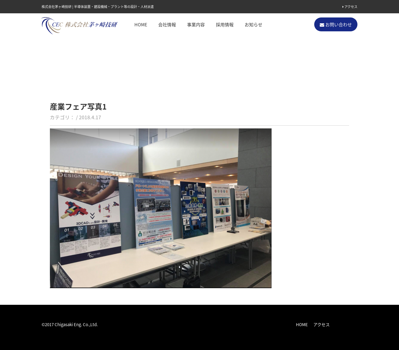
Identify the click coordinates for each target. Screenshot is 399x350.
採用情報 (225, 24)
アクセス (349, 6)
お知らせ (253, 24)
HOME (140, 24)
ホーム (47, 50)
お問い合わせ (336, 24)
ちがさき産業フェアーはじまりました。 (124, 50)
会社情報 (167, 24)
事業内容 (196, 24)
